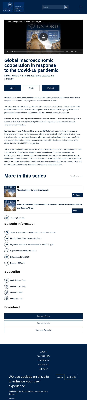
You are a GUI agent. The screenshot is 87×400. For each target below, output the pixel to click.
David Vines (21, 241)
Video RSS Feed (16, 301)
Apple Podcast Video (18, 283)
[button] (43, 39)
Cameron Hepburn (34, 241)
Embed (50, 91)
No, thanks (71, 377)
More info (12, 399)
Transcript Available (17, 220)
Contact (43, 371)
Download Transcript (43, 333)
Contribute (43, 363)
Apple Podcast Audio (18, 289)
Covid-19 (45, 247)
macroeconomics (34, 247)
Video (12, 91)
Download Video (43, 319)
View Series (74, 178)
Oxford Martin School (28, 253)
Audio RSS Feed (16, 295)
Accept (60, 377)
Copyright (43, 367)
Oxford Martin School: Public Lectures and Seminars (36, 235)
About (43, 354)
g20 (51, 247)
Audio (31, 91)
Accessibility (43, 358)
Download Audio (43, 326)
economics (23, 247)
